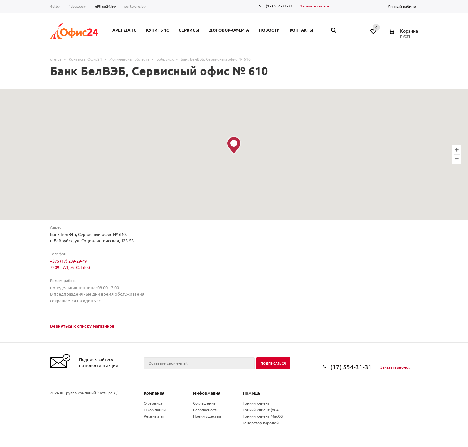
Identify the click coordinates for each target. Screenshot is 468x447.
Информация (207, 393)
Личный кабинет (403, 6)
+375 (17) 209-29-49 (68, 261)
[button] (234, 145)
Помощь (251, 393)
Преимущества (207, 416)
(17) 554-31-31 (279, 5)
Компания (154, 393)
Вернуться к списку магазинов (82, 326)
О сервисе (153, 403)
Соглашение (204, 403)
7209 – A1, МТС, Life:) (70, 267)
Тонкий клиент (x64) (261, 409)
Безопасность (205, 409)
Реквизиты (154, 416)
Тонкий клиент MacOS (263, 416)
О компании (155, 409)
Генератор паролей (261, 422)
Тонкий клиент (256, 403)
